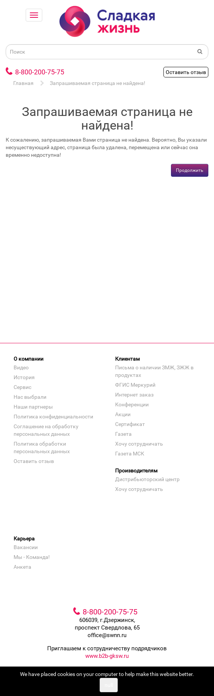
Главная (23, 83)
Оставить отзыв (186, 72)
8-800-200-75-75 (39, 72)
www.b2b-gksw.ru (107, 656)
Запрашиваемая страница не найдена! (97, 83)
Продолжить (189, 170)
